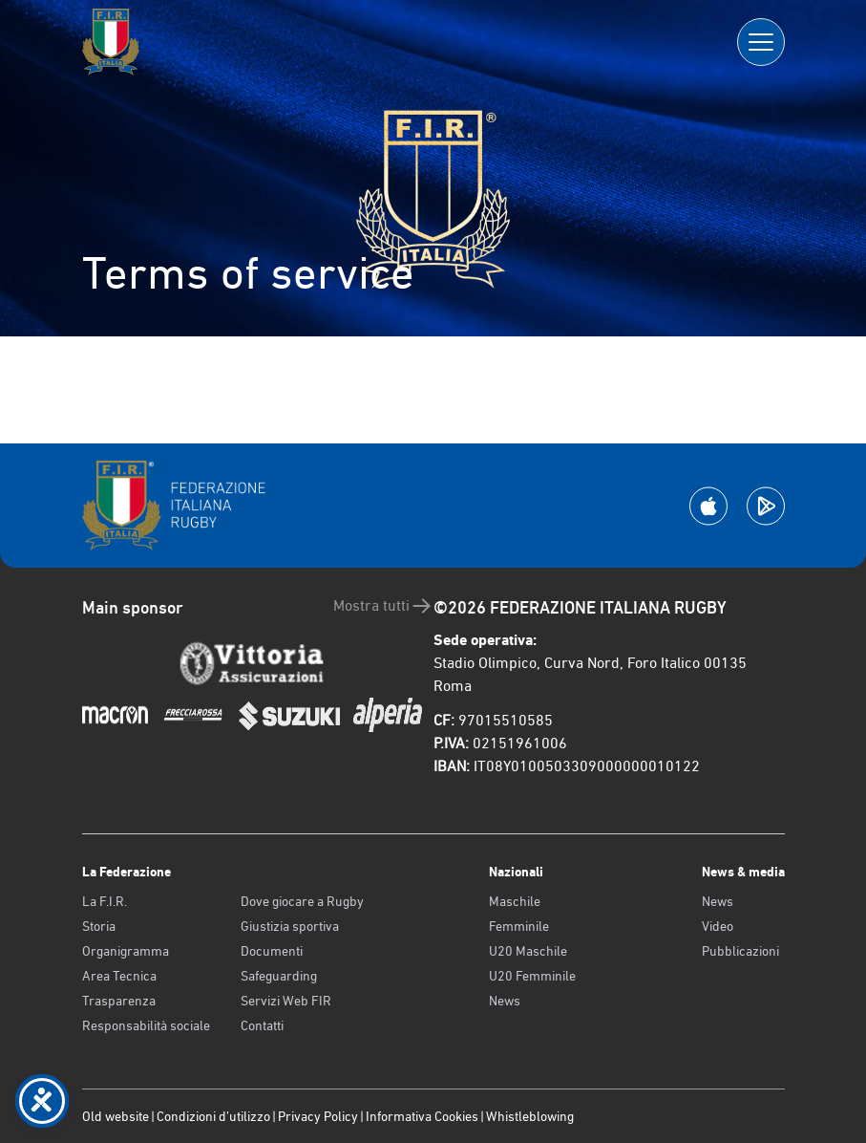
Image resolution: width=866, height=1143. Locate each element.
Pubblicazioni (740, 951)
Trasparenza (119, 1000)
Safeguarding (279, 975)
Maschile (514, 901)
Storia (99, 926)
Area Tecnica (119, 975)
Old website (115, 1116)
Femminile (519, 926)
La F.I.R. (104, 901)
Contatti (262, 1025)
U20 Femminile (532, 975)
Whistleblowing (530, 1116)
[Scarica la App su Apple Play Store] (708, 506)
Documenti (272, 951)
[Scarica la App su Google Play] (766, 506)
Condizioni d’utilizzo (213, 1116)
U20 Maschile (528, 951)
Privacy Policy (318, 1116)
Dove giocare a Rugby (302, 901)
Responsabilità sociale (146, 1025)
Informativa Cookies (422, 1116)
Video (717, 926)
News (504, 1000)
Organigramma (125, 951)
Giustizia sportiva (290, 926)
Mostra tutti (383, 605)
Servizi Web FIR (286, 1000)
